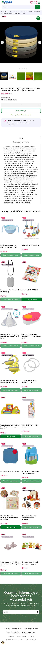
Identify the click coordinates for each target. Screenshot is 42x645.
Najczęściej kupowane (31, 629)
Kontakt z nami (21, 636)
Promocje (7, 629)
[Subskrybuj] (37, 612)
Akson (8, 98)
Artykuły (31, 636)
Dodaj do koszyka (21, 111)
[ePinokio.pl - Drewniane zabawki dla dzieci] (7, 2)
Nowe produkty (17, 629)
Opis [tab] (21, 138)
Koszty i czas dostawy (13, 632)
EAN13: (3, 100)
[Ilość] (21, 105)
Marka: (3, 98)
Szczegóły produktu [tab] (21, 142)
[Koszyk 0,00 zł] (35, 2)
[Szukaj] (18, 7)
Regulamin (11, 636)
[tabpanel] (21, 42)
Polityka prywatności (28, 632)
